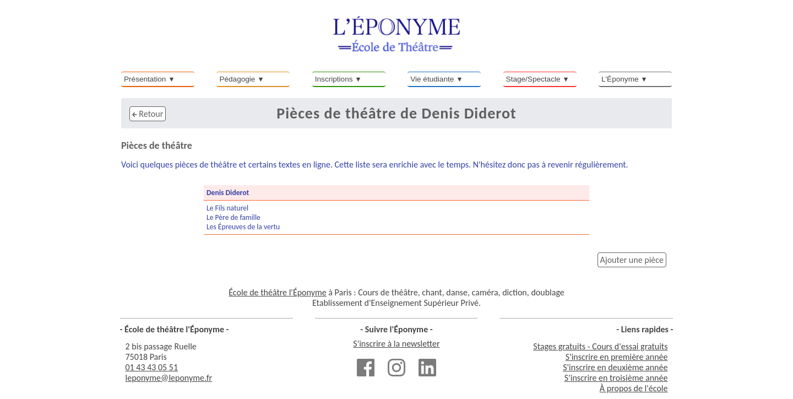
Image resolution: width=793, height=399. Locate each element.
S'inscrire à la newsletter (396, 343)
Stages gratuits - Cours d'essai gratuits (600, 346)
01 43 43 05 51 (152, 367)
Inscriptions (334, 79)
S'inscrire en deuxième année (615, 367)
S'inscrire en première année (617, 357)
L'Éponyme (620, 79)
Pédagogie (237, 79)
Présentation (145, 79)
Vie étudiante (432, 79)
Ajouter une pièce (632, 260)
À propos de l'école (634, 388)
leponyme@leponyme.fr (169, 378)
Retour (147, 114)
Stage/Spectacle (533, 79)
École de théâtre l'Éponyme (277, 292)
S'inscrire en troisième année (616, 378)
